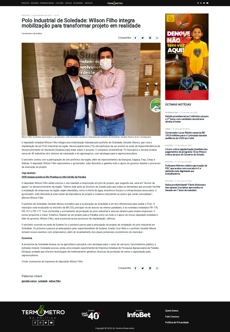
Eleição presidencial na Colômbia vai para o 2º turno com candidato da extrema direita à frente (186, 119)
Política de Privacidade (177, 322)
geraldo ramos (29, 280)
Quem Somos (171, 310)
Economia (78, 3)
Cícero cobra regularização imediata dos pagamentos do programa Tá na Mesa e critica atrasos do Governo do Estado (186, 152)
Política (25, 3)
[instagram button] (201, 3)
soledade (43, 280)
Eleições (34, 3)
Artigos (88, 3)
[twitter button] (204, 3)
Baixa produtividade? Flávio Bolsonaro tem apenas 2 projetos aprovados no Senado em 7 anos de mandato (185, 187)
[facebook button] (198, 3)
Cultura (59, 3)
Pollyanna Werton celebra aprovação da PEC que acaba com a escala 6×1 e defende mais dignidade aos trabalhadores (186, 169)
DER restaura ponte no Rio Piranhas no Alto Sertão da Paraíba (54, 176)
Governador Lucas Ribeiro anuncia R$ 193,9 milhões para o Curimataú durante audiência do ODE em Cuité (186, 135)
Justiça (68, 3)
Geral (168, 129)
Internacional (47, 3)
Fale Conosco (172, 316)
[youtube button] (207, 3)
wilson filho (55, 280)
